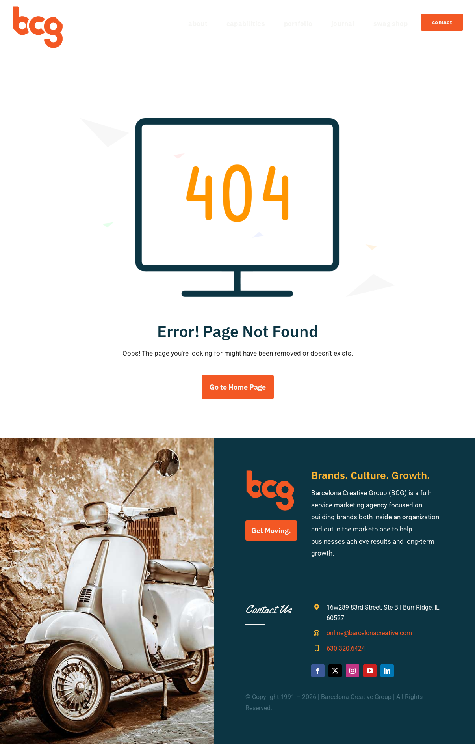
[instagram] (352, 670)
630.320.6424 (346, 648)
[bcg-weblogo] (38, 9)
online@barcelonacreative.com (369, 633)
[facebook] (318, 670)
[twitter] (335, 670)
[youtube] (370, 670)
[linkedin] (387, 670)
